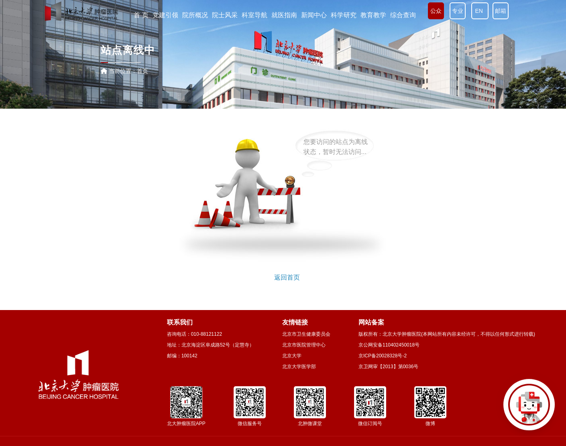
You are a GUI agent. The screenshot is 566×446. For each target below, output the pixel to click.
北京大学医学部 (299, 366)
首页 (142, 71)
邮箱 (500, 11)
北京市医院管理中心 (304, 345)
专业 (457, 11)
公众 (436, 11)
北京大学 (291, 356)
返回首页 (287, 277)
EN (480, 11)
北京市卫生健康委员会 (306, 334)
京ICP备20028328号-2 (382, 356)
